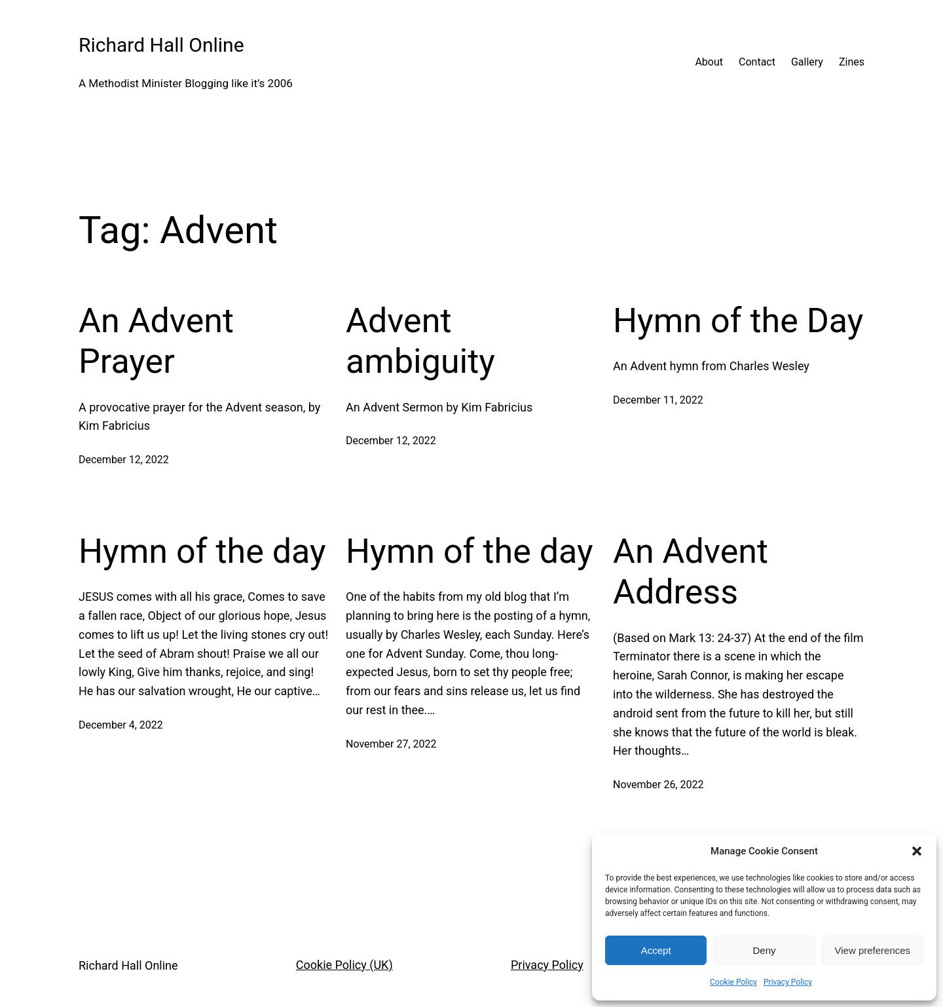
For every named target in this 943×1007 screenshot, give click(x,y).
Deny (763, 950)
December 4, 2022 (121, 726)
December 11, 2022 (658, 401)
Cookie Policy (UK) (344, 965)
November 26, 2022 (658, 786)
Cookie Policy (733, 982)
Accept (656, 950)
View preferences (873, 950)
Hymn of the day (202, 552)
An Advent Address (690, 572)
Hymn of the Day (738, 321)
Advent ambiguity (420, 341)
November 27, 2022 (391, 744)
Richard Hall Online (161, 44)
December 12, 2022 (124, 461)
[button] (916, 851)
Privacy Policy (788, 982)
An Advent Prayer (156, 341)
